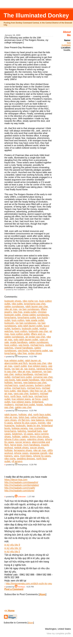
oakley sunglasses (14, 306)
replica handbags (24, 374)
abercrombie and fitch (15, 363)
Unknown (22, 497)
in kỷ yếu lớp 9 (12, 544)
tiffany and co (38, 334)
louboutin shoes (12, 301)
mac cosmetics (37, 428)
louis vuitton (18, 320)
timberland (37, 402)
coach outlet (20, 366)
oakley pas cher (23, 407)
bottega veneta (20, 428)
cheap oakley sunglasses (35, 314)
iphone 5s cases (42, 456)
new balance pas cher (34, 382)
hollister (8, 382)
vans (16, 456)
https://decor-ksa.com (15, 479)
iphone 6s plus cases (25, 423)
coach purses (26, 385)
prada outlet (30, 312)
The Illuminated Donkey (36, 15)
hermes (18, 382)
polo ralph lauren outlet (30, 325)
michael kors (37, 345)
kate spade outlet (35, 320)
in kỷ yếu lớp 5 (12, 551)
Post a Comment (13, 589)
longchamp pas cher (35, 303)
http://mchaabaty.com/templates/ (21, 485)
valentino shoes (35, 439)
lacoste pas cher (37, 363)
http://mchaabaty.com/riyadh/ (19, 488)
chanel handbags (24, 348)
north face (15, 396)
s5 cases (28, 434)
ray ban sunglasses (29, 309)
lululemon (37, 371)
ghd (30, 414)
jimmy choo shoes (39, 436)
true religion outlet (14, 360)
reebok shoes (21, 447)
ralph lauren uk (33, 360)
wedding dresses (26, 458)
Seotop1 (21, 587)
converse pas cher (42, 377)
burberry (16, 328)
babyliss (21, 431)
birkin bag (24, 417)
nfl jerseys (17, 461)
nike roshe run (30, 301)
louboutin (9, 323)
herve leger (16, 445)
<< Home (9, 610)
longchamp (10, 317)
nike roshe (46, 379)
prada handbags (18, 342)
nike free (17, 312)
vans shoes (10, 420)
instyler (41, 423)
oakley (25, 436)
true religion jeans (37, 366)
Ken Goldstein (66, 43)
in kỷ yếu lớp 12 (12, 548)
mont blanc (26, 456)
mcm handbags (31, 445)
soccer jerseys (23, 442)
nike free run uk (38, 391)
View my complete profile (59, 633)
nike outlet (17, 303)
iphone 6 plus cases (15, 439)
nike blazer (22, 391)
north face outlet (42, 414)
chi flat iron (24, 420)
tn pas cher (10, 371)
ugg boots (23, 345)
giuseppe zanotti (38, 453)
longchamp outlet (26, 317)
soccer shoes (37, 447)
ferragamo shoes (23, 450)
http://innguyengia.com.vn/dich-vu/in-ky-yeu (29, 583)
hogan (39, 404)
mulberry (9, 404)
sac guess (29, 368)
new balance (37, 420)
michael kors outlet (22, 377)
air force (36, 399)
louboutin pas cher (38, 331)
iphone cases (21, 453)
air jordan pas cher (35, 336)
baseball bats (34, 431)
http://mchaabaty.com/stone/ (19, 490)
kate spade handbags (27, 379)
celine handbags (39, 417)
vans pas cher (21, 393)
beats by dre (33, 425)
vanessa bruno (44, 368)
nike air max (10, 309)
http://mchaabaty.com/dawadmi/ (21, 482)
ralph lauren (10, 414)
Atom (42, 594)
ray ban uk (17, 368)
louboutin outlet (30, 328)
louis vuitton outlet (20, 334)
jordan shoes (35, 353)
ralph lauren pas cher (36, 306)
